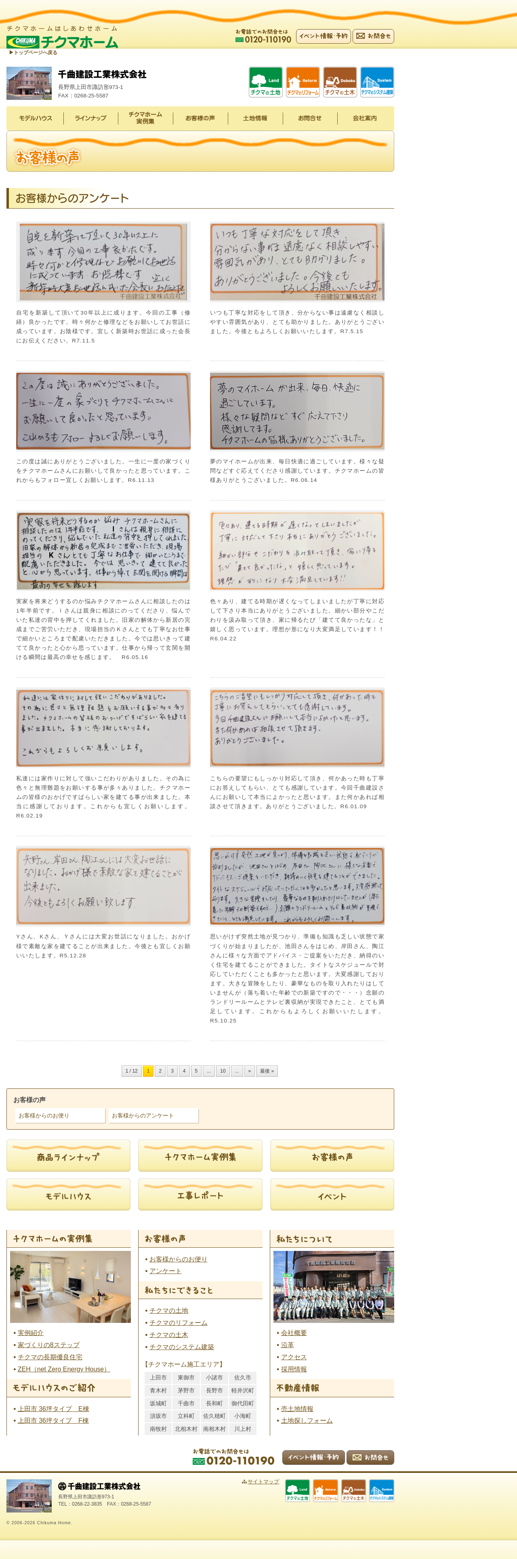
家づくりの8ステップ (49, 1344)
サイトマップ (269, 1482)
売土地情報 (297, 1408)
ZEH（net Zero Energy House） (64, 1368)
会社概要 (294, 1332)
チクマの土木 (168, 1334)
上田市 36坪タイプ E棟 (53, 1408)
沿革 (287, 1344)
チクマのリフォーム (178, 1322)
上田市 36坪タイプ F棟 (53, 1420)
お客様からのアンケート (143, 1115)
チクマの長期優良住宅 (50, 1357)
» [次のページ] (249, 1071)
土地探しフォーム (307, 1420)
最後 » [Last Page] (267, 1071)
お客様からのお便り (44, 1115)
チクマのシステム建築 (181, 1347)
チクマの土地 (168, 1310)
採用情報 (294, 1368)
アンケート (165, 1270)
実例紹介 (31, 1332)
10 (222, 1071)
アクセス (294, 1357)
